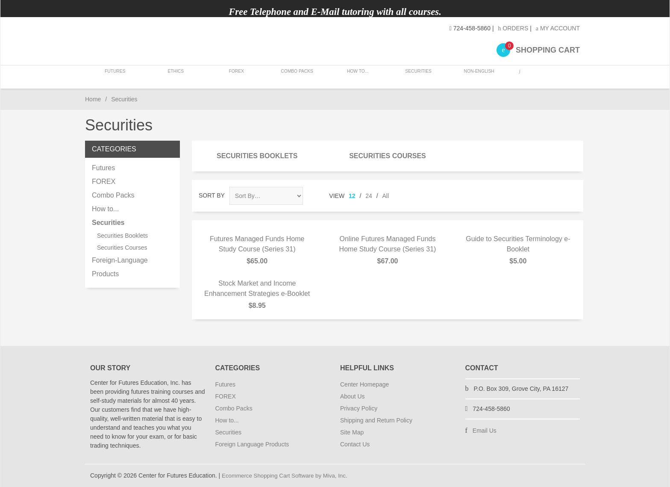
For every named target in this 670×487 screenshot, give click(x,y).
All (385, 195)
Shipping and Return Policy (376, 420)
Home (93, 99)
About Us (352, 396)
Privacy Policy (358, 408)
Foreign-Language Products (120, 267)
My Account (558, 28)
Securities (414, 76)
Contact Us (355, 444)
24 (368, 195)
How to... (355, 76)
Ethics (175, 76)
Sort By (212, 195)
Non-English (474, 76)
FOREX (235, 76)
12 (352, 195)
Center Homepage (364, 384)
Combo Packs (295, 76)
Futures (115, 76)
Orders (513, 28)
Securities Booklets (257, 155)
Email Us (485, 430)
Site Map (352, 432)
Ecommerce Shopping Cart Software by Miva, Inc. (288, 475)
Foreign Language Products (252, 444)
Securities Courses (387, 155)
